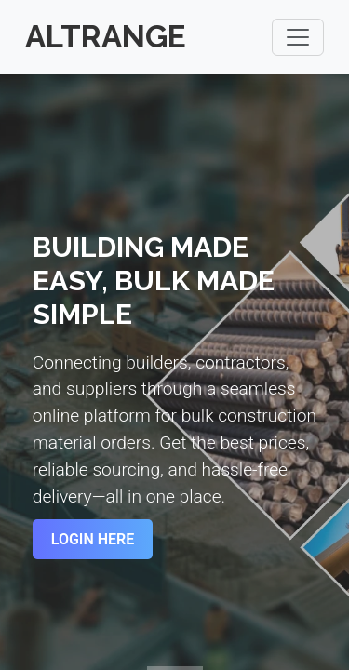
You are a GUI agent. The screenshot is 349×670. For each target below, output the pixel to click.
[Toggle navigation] (298, 37)
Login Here (93, 539)
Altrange (105, 37)
